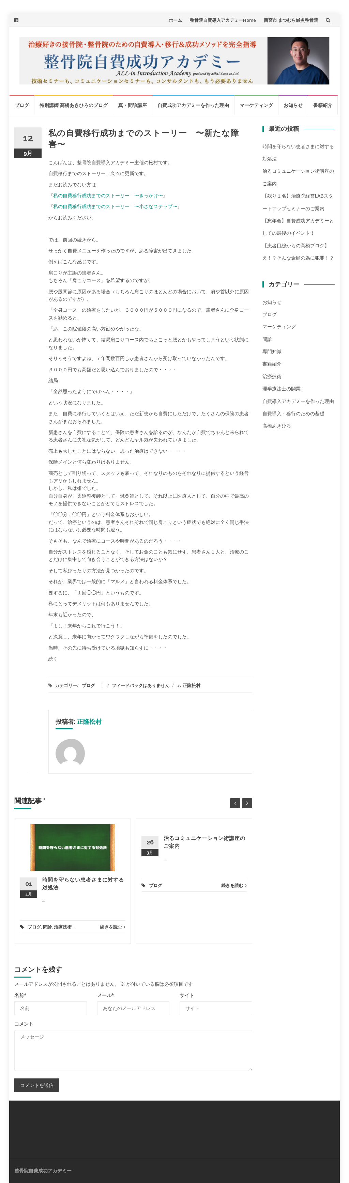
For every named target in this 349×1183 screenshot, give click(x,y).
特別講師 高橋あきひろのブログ (74, 105)
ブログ (22, 105)
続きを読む (112, 927)
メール (105, 995)
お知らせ (293, 105)
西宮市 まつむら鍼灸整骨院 (291, 20)
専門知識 (272, 351)
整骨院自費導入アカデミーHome (223, 20)
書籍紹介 (322, 105)
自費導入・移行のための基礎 (293, 413)
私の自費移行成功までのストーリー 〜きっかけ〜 (108, 195)
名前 (20, 995)
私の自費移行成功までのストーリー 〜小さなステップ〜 (115, 206)
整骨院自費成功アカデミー (43, 1170)
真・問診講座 (132, 105)
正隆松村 (191, 685)
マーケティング (256, 105)
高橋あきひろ (276, 426)
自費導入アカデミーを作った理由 (298, 401)
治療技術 (63, 927)
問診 (47, 927)
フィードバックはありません (140, 685)
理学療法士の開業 (281, 388)
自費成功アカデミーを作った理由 (193, 105)
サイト (187, 995)
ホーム (175, 20)
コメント (23, 1024)
